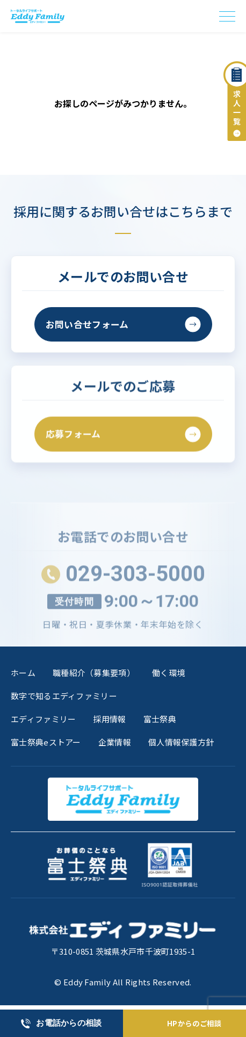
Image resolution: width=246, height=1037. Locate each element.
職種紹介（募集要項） (94, 674)
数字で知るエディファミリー (64, 697)
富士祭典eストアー (46, 744)
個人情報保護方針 (181, 744)
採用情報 (109, 720)
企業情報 (114, 744)
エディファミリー (43, 720)
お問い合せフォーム (90, 325)
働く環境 (168, 674)
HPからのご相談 (194, 1023)
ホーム (23, 674)
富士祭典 (159, 720)
